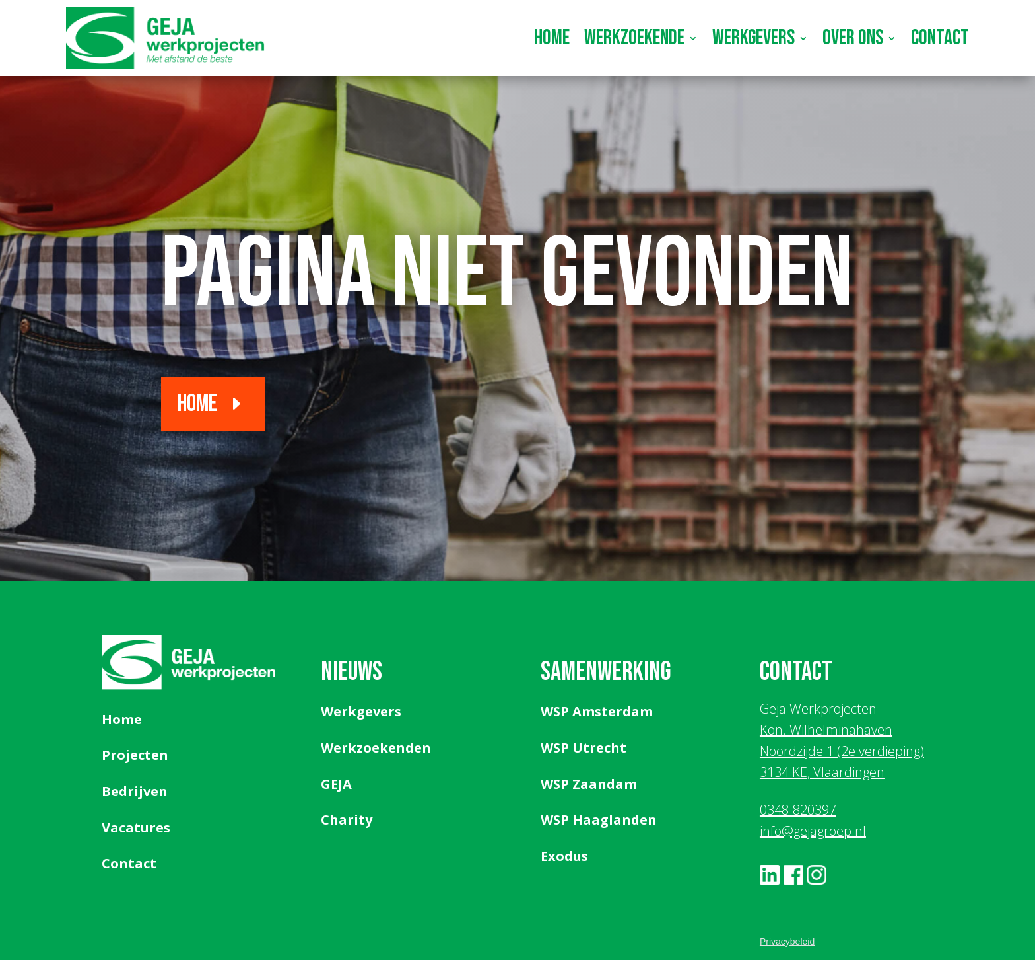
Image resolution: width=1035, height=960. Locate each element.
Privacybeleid (787, 941)
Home (552, 38)
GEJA (336, 784)
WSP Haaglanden (599, 820)
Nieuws (351, 672)
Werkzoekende (634, 38)
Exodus (564, 856)
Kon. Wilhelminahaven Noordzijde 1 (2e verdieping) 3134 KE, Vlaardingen (842, 751)
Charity (346, 820)
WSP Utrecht (583, 748)
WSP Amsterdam (597, 711)
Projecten (135, 755)
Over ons (852, 38)
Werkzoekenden (376, 748)
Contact (940, 38)
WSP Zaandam (589, 784)
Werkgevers (753, 38)
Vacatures (136, 827)
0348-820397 (798, 810)
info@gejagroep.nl (813, 831)
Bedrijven (135, 791)
